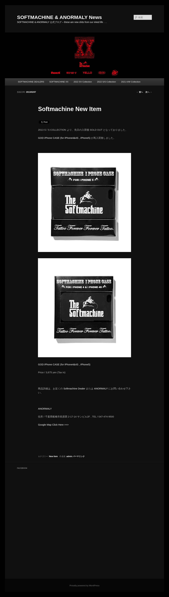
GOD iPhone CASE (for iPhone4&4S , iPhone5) (64, 137)
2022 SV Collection (83, 82)
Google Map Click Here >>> (53, 424)
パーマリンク (79, 456)
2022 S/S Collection (106, 82)
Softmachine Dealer (74, 388)
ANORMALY (101, 388)
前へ (139, 92)
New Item (53, 456)
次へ (148, 92)
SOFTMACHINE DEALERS (31, 82)
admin (69, 456)
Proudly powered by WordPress (84, 585)
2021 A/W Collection (130, 82)
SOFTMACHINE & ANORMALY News (59, 17)
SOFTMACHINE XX (58, 82)
